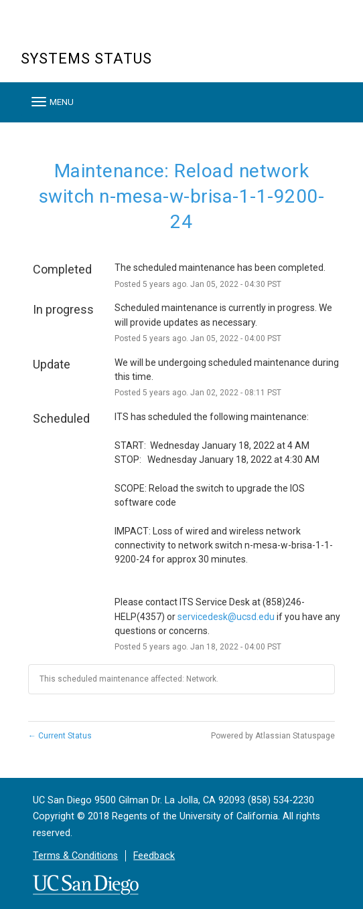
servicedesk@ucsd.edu (226, 616)
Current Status (60, 735)
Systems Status (86, 58)
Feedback (154, 856)
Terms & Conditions (75, 856)
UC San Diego (97, 32)
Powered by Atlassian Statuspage (273, 735)
